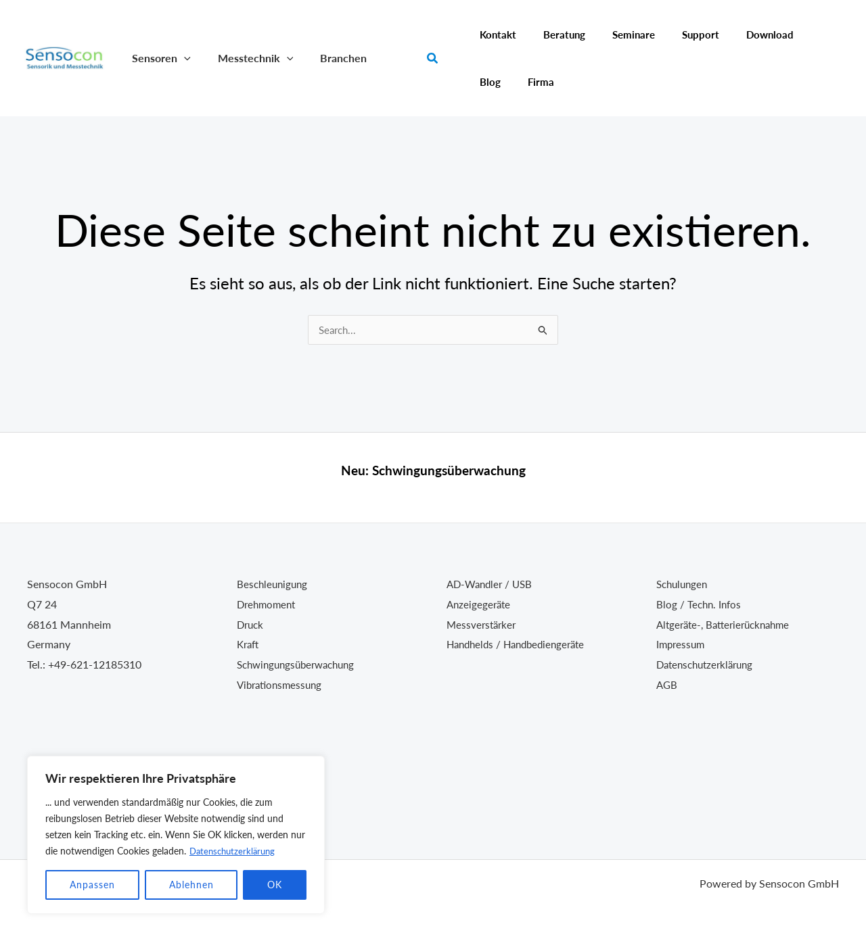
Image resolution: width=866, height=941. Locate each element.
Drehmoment (268, 604)
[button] (181, 57)
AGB (667, 684)
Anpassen (92, 884)
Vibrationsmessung (282, 684)
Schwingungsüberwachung (449, 470)
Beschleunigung (274, 583)
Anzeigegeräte (480, 604)
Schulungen (684, 583)
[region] (176, 835)
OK (274, 884)
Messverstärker (483, 624)
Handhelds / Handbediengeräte (521, 643)
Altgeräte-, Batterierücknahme (728, 624)
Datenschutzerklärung (235, 850)
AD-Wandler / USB (492, 583)
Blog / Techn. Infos (700, 604)
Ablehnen (191, 884)
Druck (251, 624)
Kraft (249, 643)
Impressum (682, 643)
